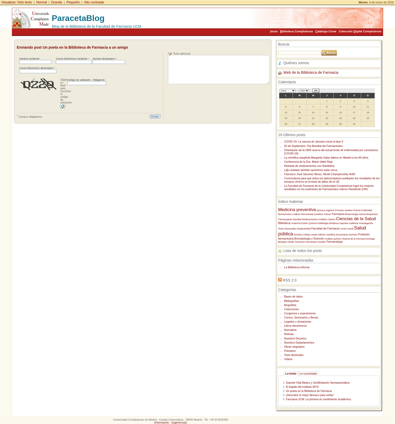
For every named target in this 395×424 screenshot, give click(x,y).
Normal (41, 2)
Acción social (346, 228)
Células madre (310, 234)
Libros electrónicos (295, 325)
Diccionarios (342, 234)
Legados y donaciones (297, 321)
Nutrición (353, 234)
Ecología (370, 238)
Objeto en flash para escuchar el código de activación (66, 91)
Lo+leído (290, 373)
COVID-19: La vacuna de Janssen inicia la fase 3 (313, 141)
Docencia (300, 242)
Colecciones (291, 309)
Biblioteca (284, 223)
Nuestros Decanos (295, 338)
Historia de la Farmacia (354, 238)
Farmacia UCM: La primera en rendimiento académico (318, 399)
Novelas (298, 234)
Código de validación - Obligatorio (86, 79)
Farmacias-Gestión (315, 241)
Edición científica (326, 234)
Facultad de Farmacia (325, 228)
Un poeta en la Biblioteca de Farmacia (309, 391)
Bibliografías (291, 301)
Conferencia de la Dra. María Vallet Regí (308, 161)
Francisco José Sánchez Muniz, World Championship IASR (319, 174)
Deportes (343, 223)
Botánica (334, 223)
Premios (339, 210)
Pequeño (73, 2)
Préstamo (290, 350)
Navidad (297, 219)
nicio (274, 31)
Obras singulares (294, 346)
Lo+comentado (308, 373)
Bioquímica (372, 214)
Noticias (289, 334)
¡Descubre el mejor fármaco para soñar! (310, 395)
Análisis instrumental (302, 214)
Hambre (349, 210)
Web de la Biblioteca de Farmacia (310, 72)
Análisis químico (333, 238)
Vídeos (288, 359)
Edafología (323, 223)
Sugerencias (178, 422)
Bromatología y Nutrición (309, 238)
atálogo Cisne (325, 31)
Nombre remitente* (29, 58)
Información (162, 422)
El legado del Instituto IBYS (302, 386)
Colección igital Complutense (360, 31)
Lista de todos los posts (302, 251)
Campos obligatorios (29, 116)
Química (312, 223)
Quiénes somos (296, 63)
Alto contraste (94, 2)
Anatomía (296, 223)
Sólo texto (24, 2)
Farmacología (334, 241)
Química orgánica (326, 210)
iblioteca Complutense (296, 31)
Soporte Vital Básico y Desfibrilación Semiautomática (318, 382)
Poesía (356, 210)
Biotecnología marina (355, 214)
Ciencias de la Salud (356, 218)
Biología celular (286, 242)
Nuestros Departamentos (299, 342)
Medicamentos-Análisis (314, 219)
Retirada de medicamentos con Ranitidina (309, 166)
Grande (56, 2)
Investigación (366, 223)
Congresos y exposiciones (300, 313)
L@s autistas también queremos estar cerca (310, 170)
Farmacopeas (285, 219)
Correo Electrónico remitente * (72, 58)
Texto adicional (181, 53)
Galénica (353, 223)
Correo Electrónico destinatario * (37, 67)
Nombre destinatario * (104, 58)
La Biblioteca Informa (296, 267)
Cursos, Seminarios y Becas (301, 317)
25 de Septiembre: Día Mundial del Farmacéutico (313, 146)
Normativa (290, 330)
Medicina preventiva (297, 209)
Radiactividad (304, 228)
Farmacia (338, 213)
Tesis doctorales (287, 228)
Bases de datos (293, 296)
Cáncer (327, 214)
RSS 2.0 (290, 280)
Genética (318, 214)
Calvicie (331, 219)
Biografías (290, 305)
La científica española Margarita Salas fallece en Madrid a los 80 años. (326, 157)
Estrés (304, 223)
